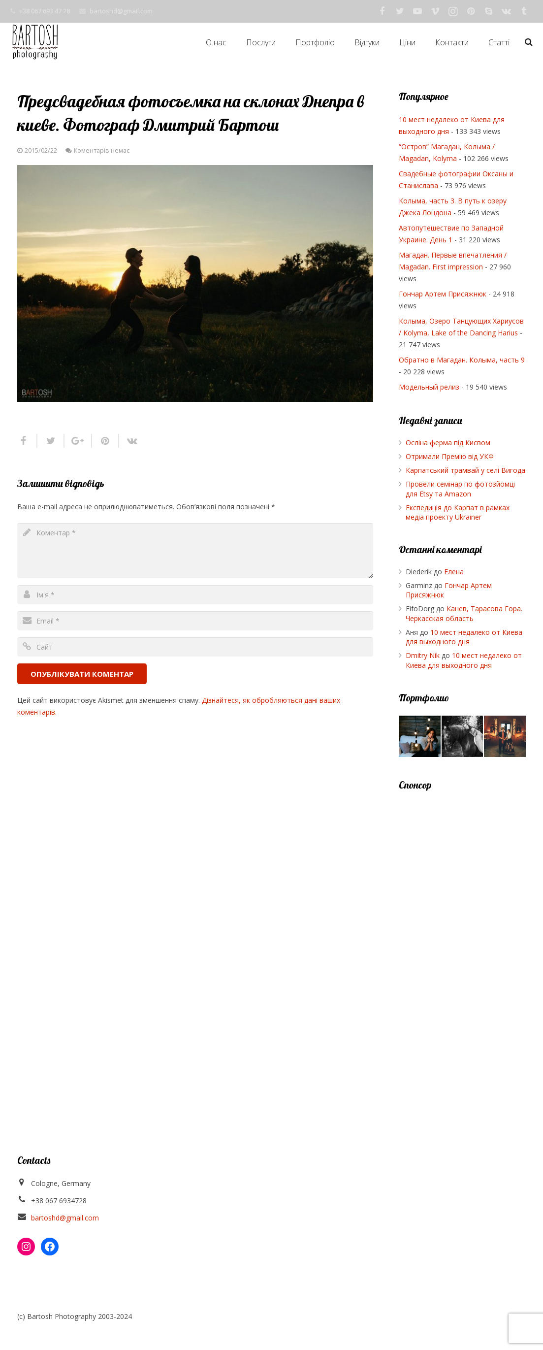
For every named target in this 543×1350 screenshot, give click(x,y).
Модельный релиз (429, 387)
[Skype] (488, 11)
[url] (195, 647)
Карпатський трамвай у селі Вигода (465, 470)
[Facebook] (382, 11)
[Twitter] (400, 11)
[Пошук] (528, 42)
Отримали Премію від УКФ (450, 456)
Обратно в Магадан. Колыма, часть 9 (462, 359)
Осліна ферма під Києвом (448, 442)
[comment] (195, 550)
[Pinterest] (470, 11)
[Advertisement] (462, 950)
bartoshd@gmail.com (121, 10)
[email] (195, 620)
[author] (195, 594)
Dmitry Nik (423, 655)
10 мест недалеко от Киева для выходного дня (464, 637)
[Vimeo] (435, 11)
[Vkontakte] (506, 11)
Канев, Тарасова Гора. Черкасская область (464, 613)
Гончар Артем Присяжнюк (442, 293)
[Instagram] (453, 11)
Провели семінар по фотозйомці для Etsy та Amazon (460, 488)
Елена (454, 571)
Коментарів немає (101, 150)
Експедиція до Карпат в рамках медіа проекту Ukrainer (458, 512)
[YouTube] (417, 11)
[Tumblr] (524, 11)
